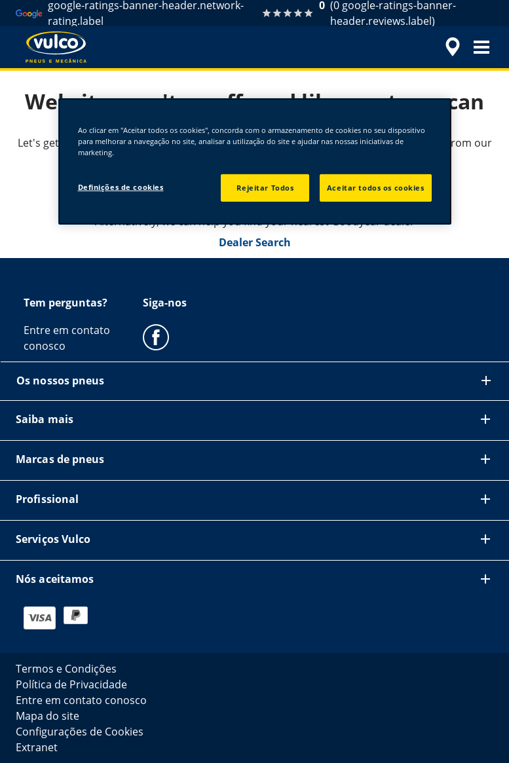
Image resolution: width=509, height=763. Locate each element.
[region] (254, 161)
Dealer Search (255, 242)
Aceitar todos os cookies (375, 188)
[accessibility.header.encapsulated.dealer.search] (450, 47)
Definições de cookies (121, 187)
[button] (481, 47)
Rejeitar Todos (264, 188)
